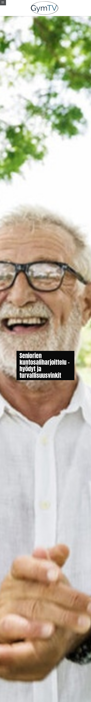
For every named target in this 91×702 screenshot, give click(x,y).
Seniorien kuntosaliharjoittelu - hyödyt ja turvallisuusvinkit (44, 365)
